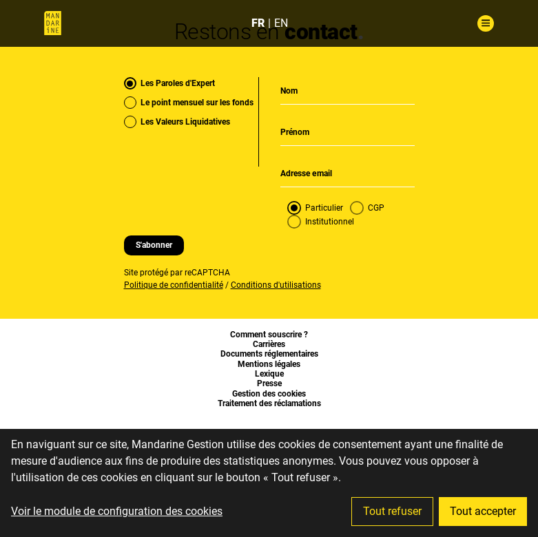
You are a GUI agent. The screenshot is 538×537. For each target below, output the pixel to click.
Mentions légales (269, 364)
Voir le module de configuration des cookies (117, 511)
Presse (269, 383)
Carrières (269, 344)
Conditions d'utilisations (276, 285)
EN (281, 23)
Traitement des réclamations (269, 403)
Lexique (269, 374)
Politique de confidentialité (173, 285)
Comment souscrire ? (269, 334)
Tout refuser (392, 511)
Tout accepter (483, 511)
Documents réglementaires (269, 354)
